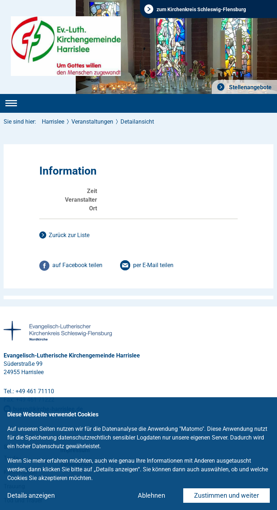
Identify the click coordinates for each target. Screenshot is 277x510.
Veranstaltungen (92, 121)
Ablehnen (151, 495)
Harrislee (53, 121)
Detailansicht (137, 121)
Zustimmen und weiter (226, 495)
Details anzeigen (31, 495)
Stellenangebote (250, 87)
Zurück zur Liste (69, 235)
